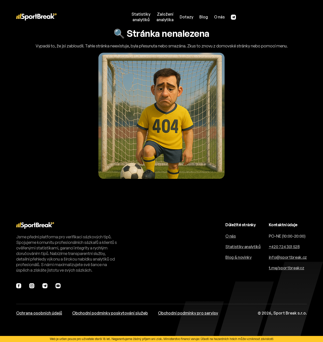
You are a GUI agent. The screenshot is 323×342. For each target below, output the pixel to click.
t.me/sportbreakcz (286, 267)
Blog (203, 16)
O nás (219, 16)
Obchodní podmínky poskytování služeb (110, 313)
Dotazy (186, 16)
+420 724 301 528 (284, 246)
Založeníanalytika (165, 17)
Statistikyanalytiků (140, 17)
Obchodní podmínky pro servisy (188, 313)
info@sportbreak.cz (288, 257)
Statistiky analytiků (243, 246)
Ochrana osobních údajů (39, 313)
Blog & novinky (238, 257)
